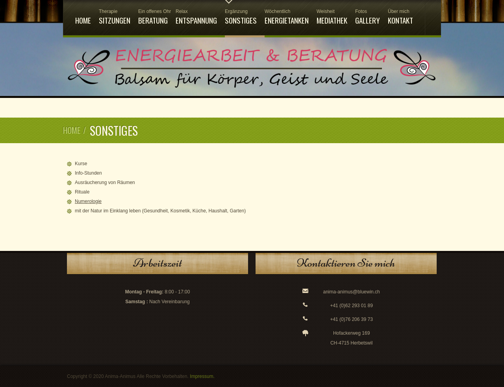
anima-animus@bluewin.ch (351, 292)
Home (83, 20)
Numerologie (88, 201)
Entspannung (196, 17)
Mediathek (332, 17)
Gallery (367, 17)
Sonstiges (241, 17)
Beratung (153, 17)
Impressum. (202, 376)
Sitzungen (114, 17)
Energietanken (287, 17)
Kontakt (400, 17)
